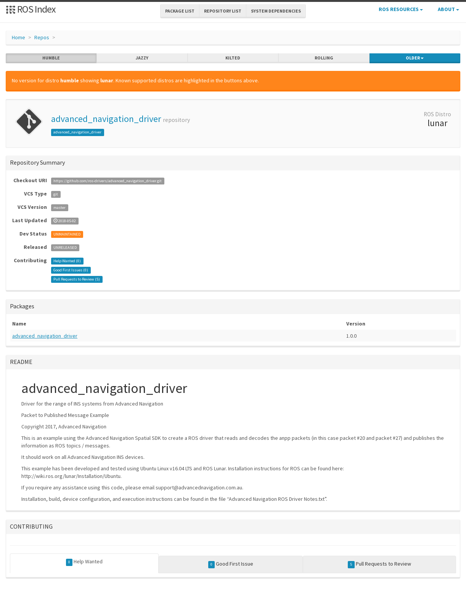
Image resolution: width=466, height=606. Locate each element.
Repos (41, 37)
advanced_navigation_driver (106, 119)
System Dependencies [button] (276, 11)
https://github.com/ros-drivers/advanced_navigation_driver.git (107, 180)
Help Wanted (84, 562)
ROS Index (31, 9)
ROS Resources (401, 9)
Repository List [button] (222, 11)
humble (51, 58)
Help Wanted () (67, 260)
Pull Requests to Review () (76, 279)
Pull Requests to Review (379, 564)
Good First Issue (231, 564)
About (448, 9)
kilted (232, 58)
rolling (324, 58)
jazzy (142, 58)
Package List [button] (179, 11)
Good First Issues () (70, 270)
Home (18, 37)
